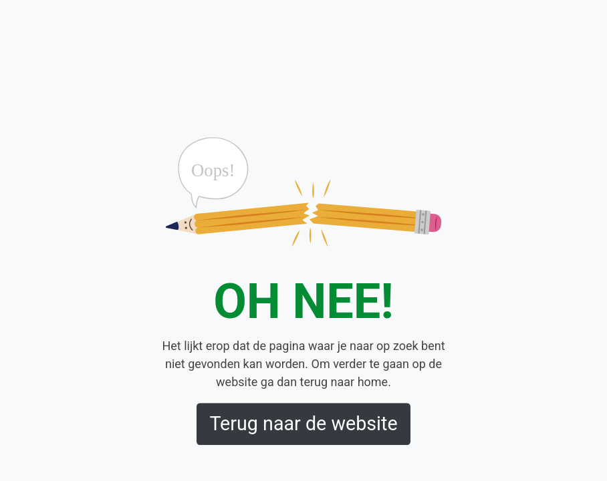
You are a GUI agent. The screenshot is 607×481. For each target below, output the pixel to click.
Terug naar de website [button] (303, 424)
